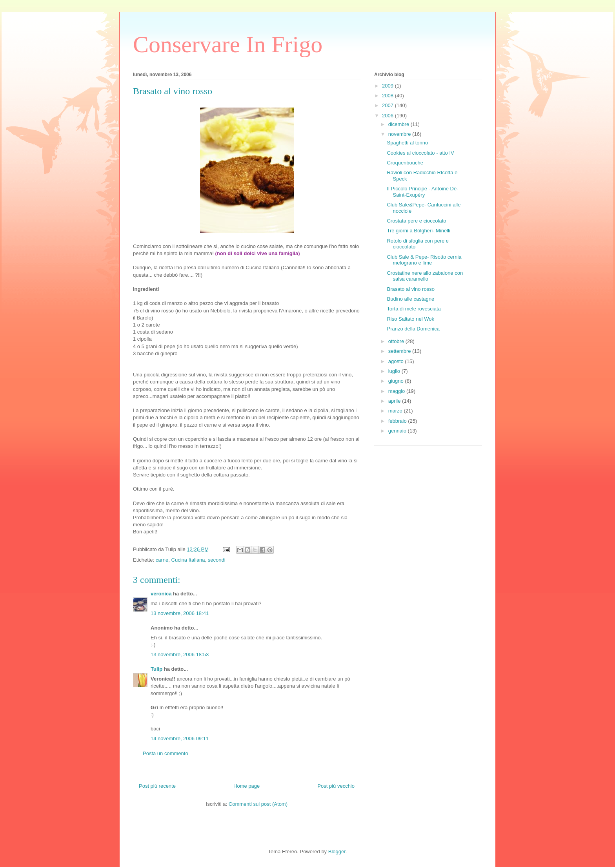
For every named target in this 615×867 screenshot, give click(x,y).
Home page (246, 786)
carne (162, 560)
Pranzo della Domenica (413, 329)
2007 (388, 105)
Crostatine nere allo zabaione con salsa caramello (425, 276)
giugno (396, 381)
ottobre (397, 341)
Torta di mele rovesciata (413, 309)
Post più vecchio (336, 786)
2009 (388, 86)
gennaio (398, 431)
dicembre (399, 124)
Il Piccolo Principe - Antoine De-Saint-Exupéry (422, 192)
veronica (161, 594)
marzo (396, 411)
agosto (396, 361)
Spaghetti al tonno (407, 143)
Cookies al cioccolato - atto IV (420, 153)
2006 (388, 116)
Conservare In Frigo (227, 44)
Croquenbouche (405, 163)
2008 (388, 96)
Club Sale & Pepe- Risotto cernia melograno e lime (424, 260)
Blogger (337, 851)
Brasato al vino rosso (410, 289)
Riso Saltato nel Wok (410, 319)
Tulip (156, 669)
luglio (395, 371)
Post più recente (157, 786)
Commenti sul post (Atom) (258, 804)
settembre (400, 351)
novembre (400, 134)
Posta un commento (165, 753)
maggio (397, 391)
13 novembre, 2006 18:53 (180, 654)
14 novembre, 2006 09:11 (180, 738)
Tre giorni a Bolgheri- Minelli (418, 231)
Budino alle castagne (410, 299)
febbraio (398, 421)
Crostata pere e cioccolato (416, 221)
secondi (217, 560)
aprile (395, 401)
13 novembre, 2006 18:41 (180, 613)
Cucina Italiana (188, 560)
